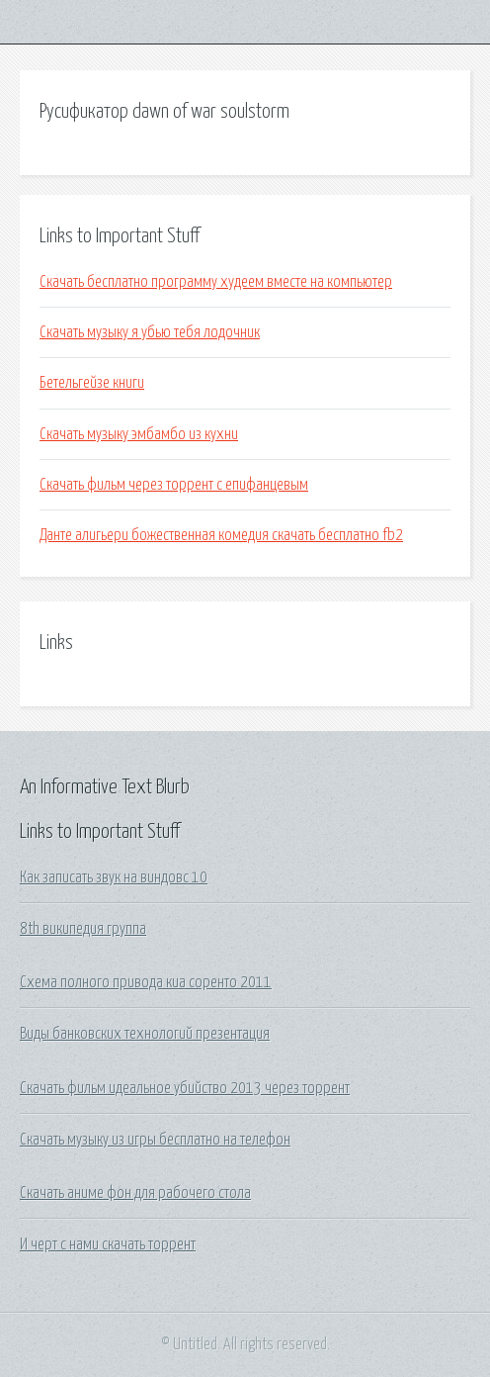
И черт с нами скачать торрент (108, 1244)
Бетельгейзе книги (92, 383)
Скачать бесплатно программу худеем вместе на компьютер (216, 282)
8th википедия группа (83, 929)
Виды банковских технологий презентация (145, 1034)
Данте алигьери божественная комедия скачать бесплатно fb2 (221, 535)
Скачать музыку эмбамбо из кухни (139, 434)
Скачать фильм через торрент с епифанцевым (174, 485)
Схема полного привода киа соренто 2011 (146, 982)
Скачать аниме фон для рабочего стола (135, 1193)
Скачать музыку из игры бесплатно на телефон (155, 1140)
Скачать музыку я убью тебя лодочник (150, 332)
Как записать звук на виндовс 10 (113, 877)
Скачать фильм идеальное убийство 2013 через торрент (185, 1088)
